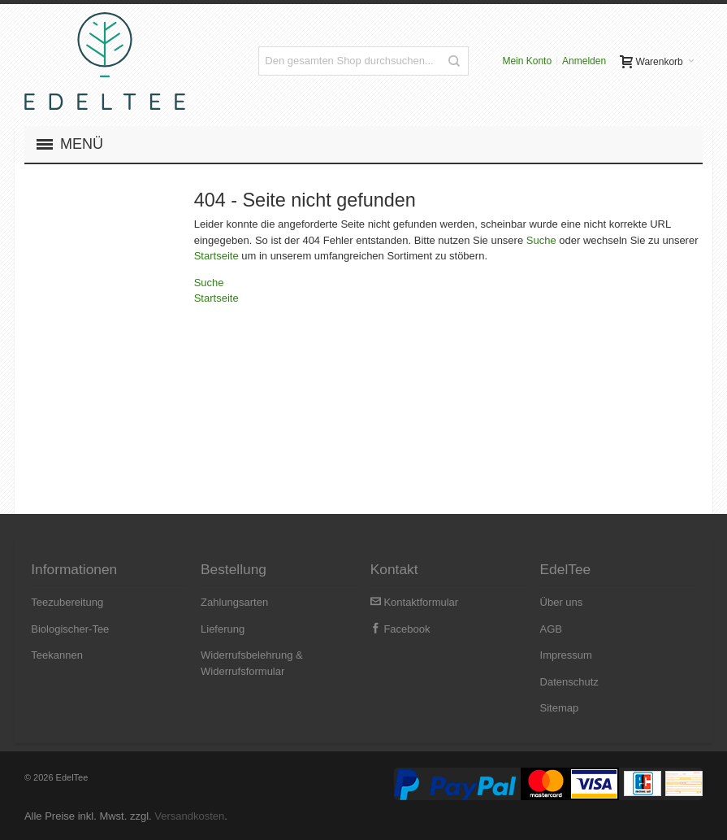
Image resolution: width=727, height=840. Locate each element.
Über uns (561, 602)
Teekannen (57, 655)
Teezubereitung (67, 602)
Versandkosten (189, 816)
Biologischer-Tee (70, 629)
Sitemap (559, 708)
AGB (551, 629)
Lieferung (222, 629)
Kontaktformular (414, 602)
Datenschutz (569, 682)
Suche (541, 240)
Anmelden (584, 61)
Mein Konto (527, 61)
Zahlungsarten (234, 602)
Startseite (216, 256)
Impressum (566, 655)
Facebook (400, 629)
